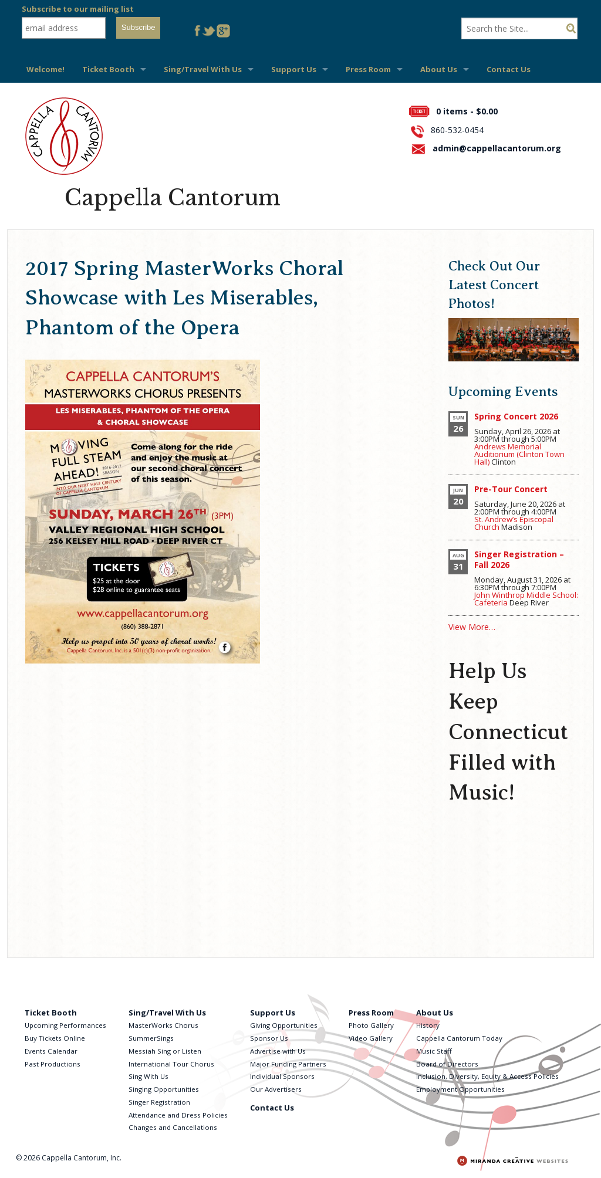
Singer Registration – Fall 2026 (519, 559)
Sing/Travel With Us (203, 69)
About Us (438, 69)
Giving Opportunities (284, 1025)
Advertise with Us (278, 1051)
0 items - (467, 111)
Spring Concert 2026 (516, 416)
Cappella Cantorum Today (459, 1038)
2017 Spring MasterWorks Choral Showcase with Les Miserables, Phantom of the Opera (184, 297)
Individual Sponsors (282, 1076)
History (428, 1025)
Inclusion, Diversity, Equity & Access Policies (487, 1076)
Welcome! (45, 69)
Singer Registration (159, 1102)
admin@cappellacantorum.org (497, 148)
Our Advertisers (276, 1089)
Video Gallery (371, 1038)
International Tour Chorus (171, 1063)
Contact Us (509, 69)
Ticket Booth (108, 69)
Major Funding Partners (288, 1063)
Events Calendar (51, 1051)
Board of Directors (447, 1063)
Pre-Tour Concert (511, 489)
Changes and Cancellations (173, 1127)
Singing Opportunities (164, 1089)
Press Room (368, 69)
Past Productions (52, 1063)
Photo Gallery (371, 1025)
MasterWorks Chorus (163, 1025)
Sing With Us (148, 1076)
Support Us (293, 69)
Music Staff (434, 1051)
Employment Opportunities (460, 1089)
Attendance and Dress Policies (178, 1115)
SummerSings (151, 1038)
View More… (471, 626)
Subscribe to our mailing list (78, 9)
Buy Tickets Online (55, 1038)
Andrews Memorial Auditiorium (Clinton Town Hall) (519, 454)
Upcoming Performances (65, 1025)
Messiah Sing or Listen (165, 1051)
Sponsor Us (269, 1038)
